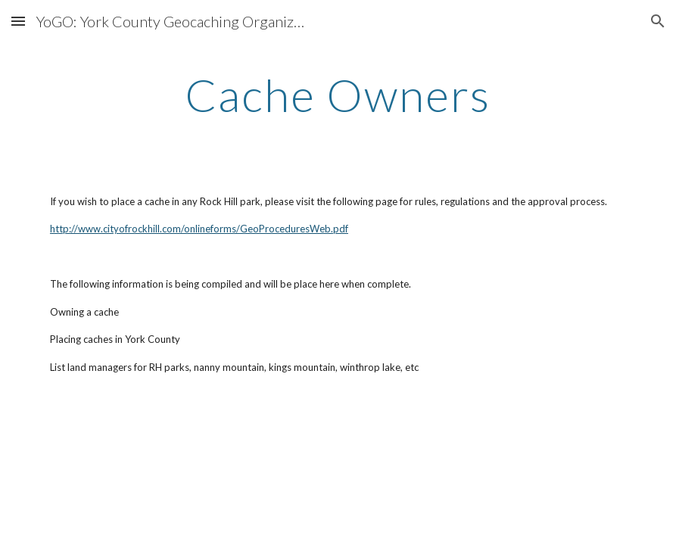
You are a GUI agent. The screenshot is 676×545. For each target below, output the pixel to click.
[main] (338, 95)
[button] (18, 21)
